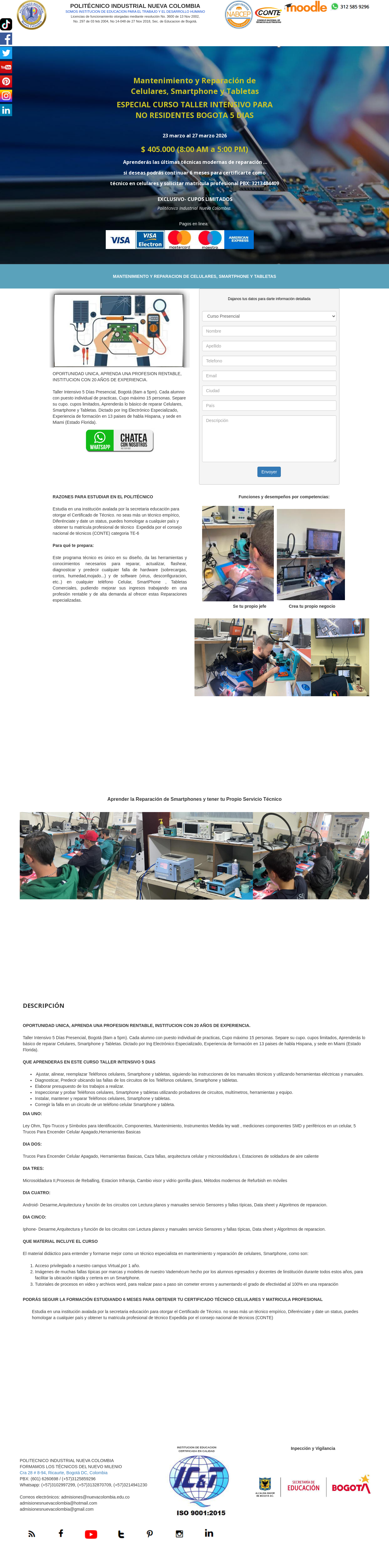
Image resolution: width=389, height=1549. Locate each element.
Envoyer (269, 471)
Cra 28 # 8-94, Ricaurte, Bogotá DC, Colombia (64, 1472)
